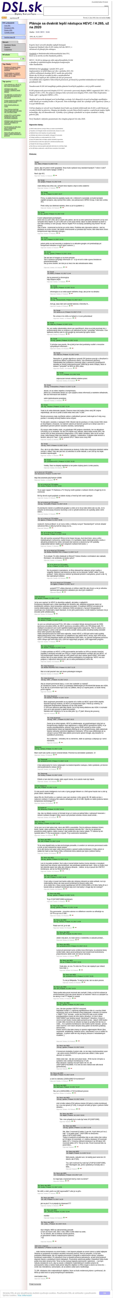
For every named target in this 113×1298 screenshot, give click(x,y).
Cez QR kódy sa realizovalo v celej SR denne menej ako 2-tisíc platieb (13, 96)
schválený (44, 69)
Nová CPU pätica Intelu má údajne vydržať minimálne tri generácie (12, 134)
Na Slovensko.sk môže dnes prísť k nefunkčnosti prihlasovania (12, 128)
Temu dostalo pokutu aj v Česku (11, 105)
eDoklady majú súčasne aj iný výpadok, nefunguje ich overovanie (13, 122)
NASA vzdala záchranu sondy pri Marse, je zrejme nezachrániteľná (46, 128)
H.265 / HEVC (40, 32)
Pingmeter (7, 47)
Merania (14, 45)
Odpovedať (37, 176)
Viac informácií (25, 1295)
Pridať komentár (35, 1284)
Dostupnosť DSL (9, 28)
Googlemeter (8, 49)
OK (104, 1293)
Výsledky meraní (9, 32)
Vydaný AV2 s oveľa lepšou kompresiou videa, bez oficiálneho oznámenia (12, 116)
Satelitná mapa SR (9, 37)
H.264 (47, 32)
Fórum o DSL (8, 30)
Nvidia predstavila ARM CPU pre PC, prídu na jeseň (13, 101)
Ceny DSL (7, 25)
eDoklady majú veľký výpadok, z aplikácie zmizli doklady (12, 90)
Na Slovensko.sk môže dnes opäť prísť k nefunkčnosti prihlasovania (46, 141)
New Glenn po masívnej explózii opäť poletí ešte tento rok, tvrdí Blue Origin (13, 110)
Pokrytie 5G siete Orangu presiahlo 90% (40, 143)
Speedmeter (7, 45)
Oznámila (32, 54)
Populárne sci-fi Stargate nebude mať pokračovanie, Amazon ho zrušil (47, 130)
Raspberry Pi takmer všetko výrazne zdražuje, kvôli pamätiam (12, 68)
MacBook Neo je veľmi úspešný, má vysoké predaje (43, 133)
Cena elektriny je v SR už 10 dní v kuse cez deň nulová (12, 85)
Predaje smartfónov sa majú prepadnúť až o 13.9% (42, 137)
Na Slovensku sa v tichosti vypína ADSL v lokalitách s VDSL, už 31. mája (12, 74)
